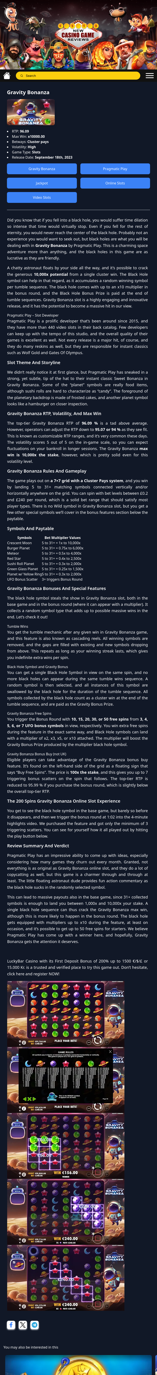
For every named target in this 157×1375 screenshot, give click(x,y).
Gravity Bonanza (41, 168)
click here (15, 973)
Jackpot (42, 183)
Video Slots (42, 197)
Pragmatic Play (115, 168)
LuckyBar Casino (22, 961)
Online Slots (115, 183)
